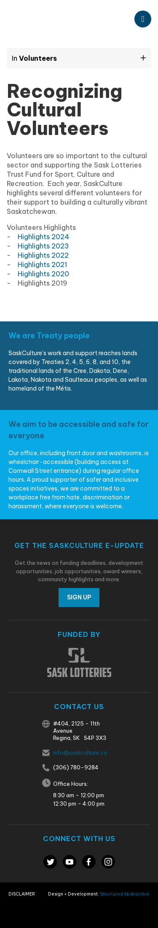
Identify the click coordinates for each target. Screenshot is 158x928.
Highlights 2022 (43, 255)
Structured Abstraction (125, 894)
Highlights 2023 (43, 246)
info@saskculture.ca (80, 752)
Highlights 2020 (43, 274)
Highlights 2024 (44, 236)
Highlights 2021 (42, 264)
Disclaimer (21, 894)
